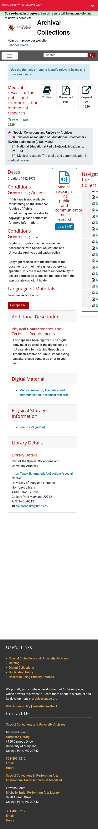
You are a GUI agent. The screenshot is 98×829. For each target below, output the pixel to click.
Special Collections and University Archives (42, 132)
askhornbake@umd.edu (32, 506)
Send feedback (18, 45)
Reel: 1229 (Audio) (32, 427)
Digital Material (28, 379)
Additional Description (35, 316)
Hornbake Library (18, 737)
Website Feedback (45, 706)
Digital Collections (21, 668)
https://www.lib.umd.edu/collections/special (42, 473)
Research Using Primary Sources (31, 677)
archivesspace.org (44, 698)
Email (10, 763)
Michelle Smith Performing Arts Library (33, 792)
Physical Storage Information (29, 413)
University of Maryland (22, 5)
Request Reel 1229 (86, 97)
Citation (47, 92)
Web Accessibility (18, 706)
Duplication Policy (21, 672)
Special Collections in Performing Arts (32, 775)
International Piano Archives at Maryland (34, 780)
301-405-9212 (16, 758)
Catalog (14, 663)
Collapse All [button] (18, 305)
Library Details (27, 442)
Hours (10, 768)
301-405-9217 (16, 811)
